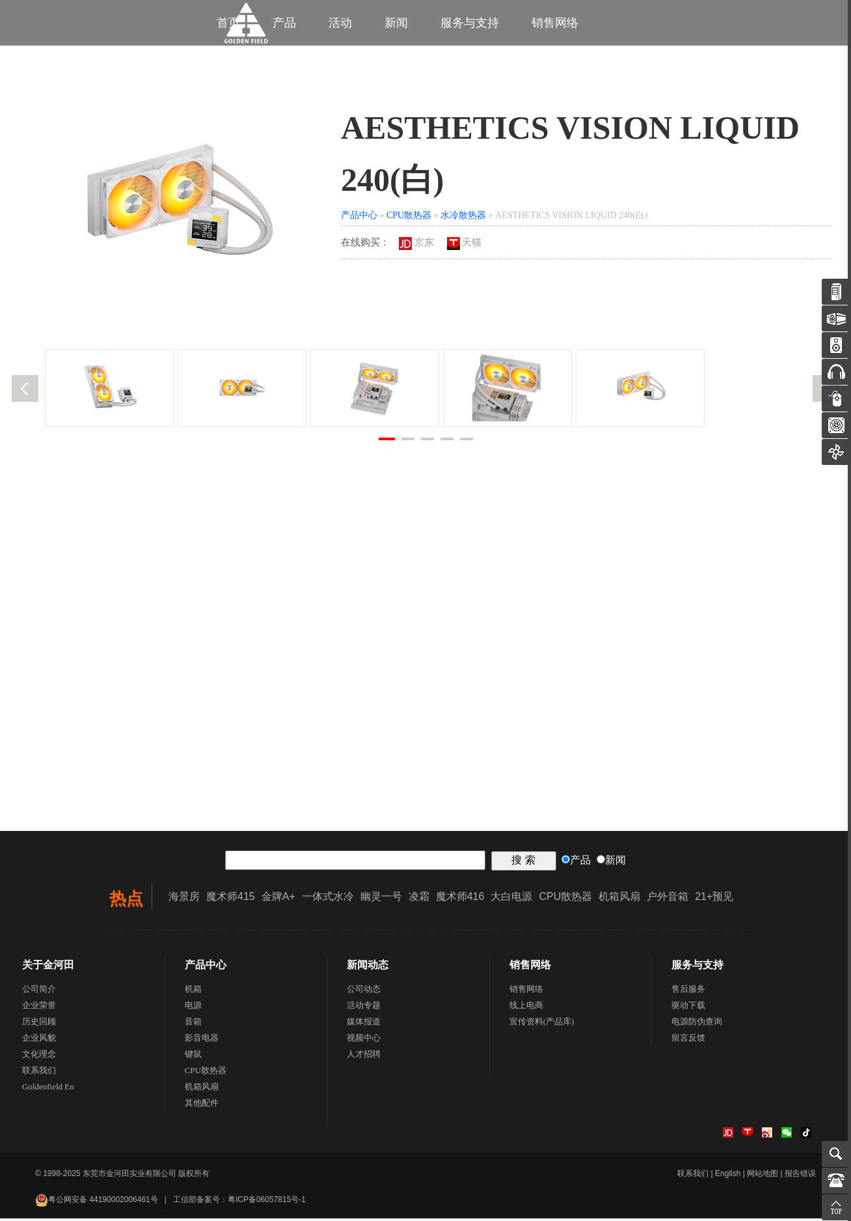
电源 (193, 1008)
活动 (340, 22)
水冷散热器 (463, 218)
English (727, 1176)
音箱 (193, 1024)
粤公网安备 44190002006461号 (96, 1202)
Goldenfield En (48, 1089)
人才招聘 (364, 1056)
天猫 (464, 245)
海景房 (184, 899)
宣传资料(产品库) (541, 1024)
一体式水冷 (328, 899)
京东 (416, 245)
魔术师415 (230, 899)
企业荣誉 (39, 1008)
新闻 (396, 22)
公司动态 (364, 991)
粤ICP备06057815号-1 (267, 1202)
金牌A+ (278, 899)
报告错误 (800, 1176)
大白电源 (511, 899)
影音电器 (202, 1040)
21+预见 (714, 899)
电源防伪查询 (696, 1024)
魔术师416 (460, 899)
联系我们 (39, 1073)
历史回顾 (39, 1024)
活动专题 (364, 1008)
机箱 (193, 991)
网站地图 (762, 1176)
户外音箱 (667, 899)
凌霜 (419, 899)
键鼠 (193, 1056)
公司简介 (39, 991)
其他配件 (202, 1105)
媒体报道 (364, 1024)
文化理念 (39, 1056)
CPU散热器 (408, 218)
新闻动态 (367, 967)
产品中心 (359, 218)
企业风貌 (39, 1040)
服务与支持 (469, 22)
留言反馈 (688, 1040)
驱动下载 (688, 1008)
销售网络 (555, 22)
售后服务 (688, 991)
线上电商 (526, 1008)
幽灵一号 (381, 899)
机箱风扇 (619, 899)
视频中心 (364, 1040)
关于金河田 (48, 967)
